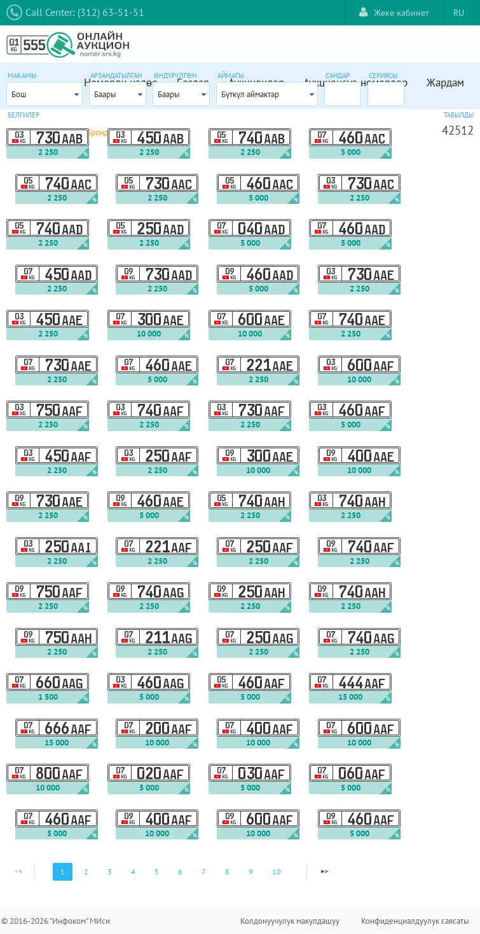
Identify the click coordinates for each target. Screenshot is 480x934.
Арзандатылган (116, 75)
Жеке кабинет (394, 12)
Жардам (445, 83)
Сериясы (383, 75)
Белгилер (23, 114)
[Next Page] (324, 871)
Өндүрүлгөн (175, 75)
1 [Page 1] (62, 871)
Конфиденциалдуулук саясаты (415, 921)
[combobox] (44, 94)
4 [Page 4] (133, 871)
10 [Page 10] (276, 871)
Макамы (22, 75)
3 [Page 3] (109, 871)
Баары (105, 94)
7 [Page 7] (204, 871)
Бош (19, 94)
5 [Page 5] (156, 871)
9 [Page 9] (251, 871)
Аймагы (230, 75)
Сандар (338, 75)
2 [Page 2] (86, 871)
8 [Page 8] (227, 871)
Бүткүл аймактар (250, 94)
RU (458, 12)
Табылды (459, 114)
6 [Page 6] (180, 871)
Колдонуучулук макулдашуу (289, 921)
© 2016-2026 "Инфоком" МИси (55, 921)
